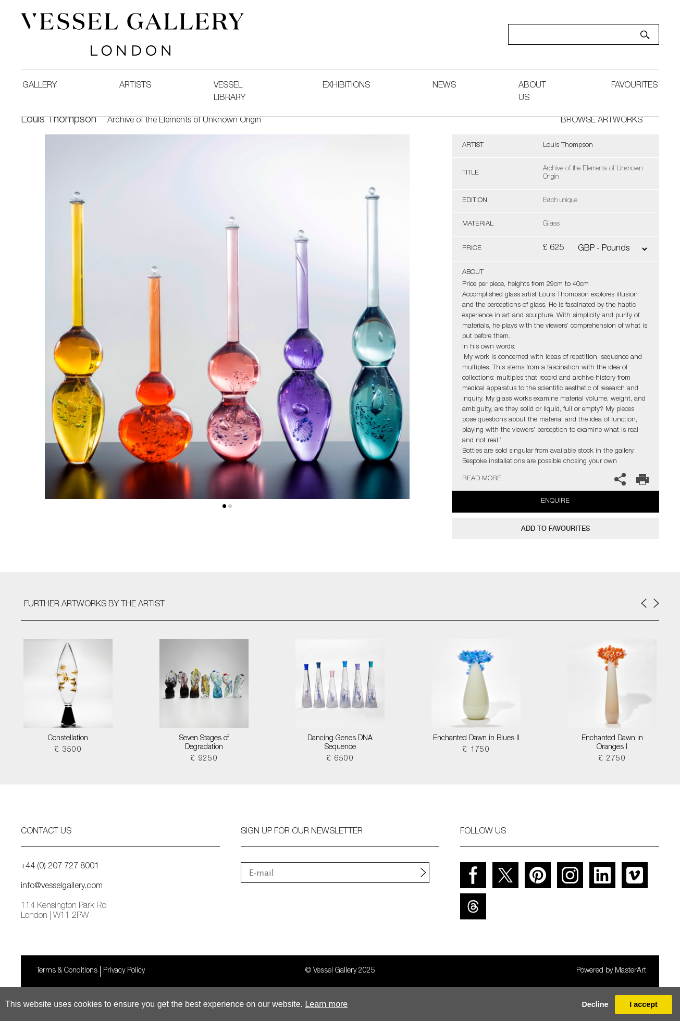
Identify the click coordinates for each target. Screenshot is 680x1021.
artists (135, 86)
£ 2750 (612, 759)
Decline (595, 1004)
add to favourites (555, 528)
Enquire (555, 501)
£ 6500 (340, 759)
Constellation (68, 738)
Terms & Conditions (66, 971)
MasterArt (630, 971)
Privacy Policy (124, 971)
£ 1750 (476, 750)
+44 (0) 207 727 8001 (60, 867)
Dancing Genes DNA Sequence (340, 743)
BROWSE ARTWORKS (601, 121)
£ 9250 (204, 759)
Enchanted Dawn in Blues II (476, 738)
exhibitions (346, 86)
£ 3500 (68, 750)
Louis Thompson (58, 120)
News (444, 86)
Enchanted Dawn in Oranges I (612, 743)
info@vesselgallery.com (62, 886)
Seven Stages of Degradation (204, 743)
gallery (39, 86)
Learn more (326, 1004)
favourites (634, 86)
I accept (643, 1004)
